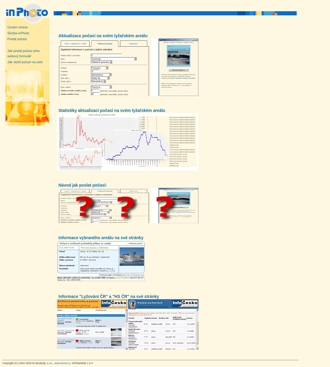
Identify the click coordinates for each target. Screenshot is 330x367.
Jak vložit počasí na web (24, 62)
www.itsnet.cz (62, 363)
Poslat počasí (17, 39)
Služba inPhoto (18, 33)
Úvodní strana (17, 27)
